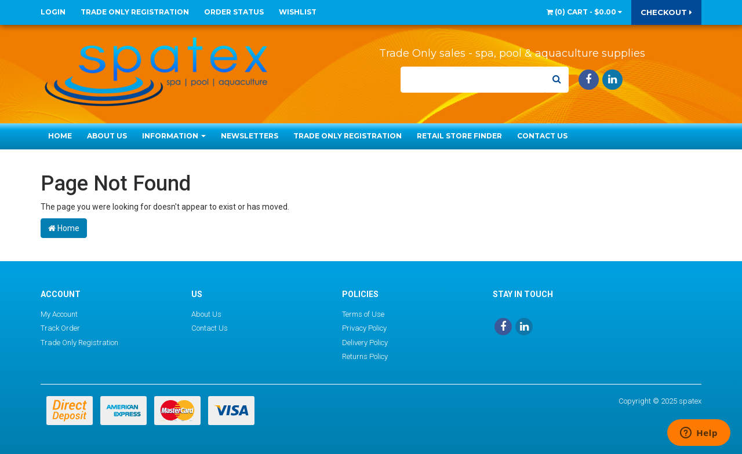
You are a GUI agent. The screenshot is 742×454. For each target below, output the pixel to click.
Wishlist (298, 12)
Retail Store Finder (459, 135)
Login (53, 12)
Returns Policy (365, 356)
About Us (107, 135)
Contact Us (542, 135)
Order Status (234, 12)
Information (174, 135)
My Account (59, 314)
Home (60, 135)
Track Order (60, 328)
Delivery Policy (365, 342)
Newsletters (249, 135)
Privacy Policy (364, 328)
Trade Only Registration (135, 12)
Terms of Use (363, 314)
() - (584, 12)
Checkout (666, 12)
